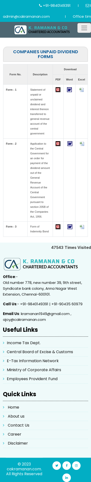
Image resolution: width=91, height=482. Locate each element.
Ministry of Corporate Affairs (34, 370)
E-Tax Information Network (33, 361)
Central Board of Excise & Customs (40, 352)
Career (14, 434)
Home (13, 407)
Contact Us (18, 425)
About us (16, 416)
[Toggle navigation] (84, 28)
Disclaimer (18, 443)
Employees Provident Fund (32, 379)
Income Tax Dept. (24, 343)
